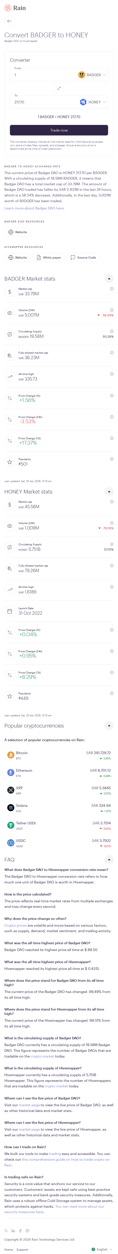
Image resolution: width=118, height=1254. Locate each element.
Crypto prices (15, 925)
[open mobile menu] (111, 7)
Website (17, 232)
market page (29, 1105)
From (18, 68)
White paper (48, 257)
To (16, 95)
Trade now (59, 130)
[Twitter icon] (6, 1230)
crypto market (42, 1056)
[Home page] (15, 7)
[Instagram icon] (27, 1230)
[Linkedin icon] (13, 1230)
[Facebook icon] (20, 1230)
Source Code (83, 257)
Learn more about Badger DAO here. (34, 208)
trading (55, 1153)
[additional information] (112, 288)
